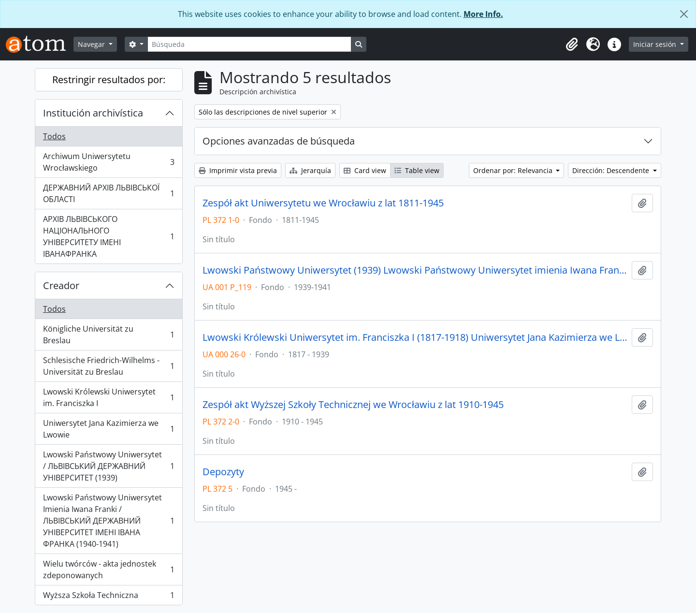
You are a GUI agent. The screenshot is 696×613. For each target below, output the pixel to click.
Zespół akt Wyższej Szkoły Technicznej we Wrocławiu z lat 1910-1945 (353, 404)
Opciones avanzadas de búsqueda (279, 140)
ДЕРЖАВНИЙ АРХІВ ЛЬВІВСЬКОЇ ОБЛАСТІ (108, 193)
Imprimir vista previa (238, 170)
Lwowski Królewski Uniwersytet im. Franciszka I (108, 397)
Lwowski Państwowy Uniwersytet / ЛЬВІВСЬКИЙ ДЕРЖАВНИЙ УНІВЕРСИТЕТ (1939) (108, 466)
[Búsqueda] (249, 44)
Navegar (92, 44)
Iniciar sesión (655, 44)
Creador (61, 285)
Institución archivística (93, 112)
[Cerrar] (684, 14)
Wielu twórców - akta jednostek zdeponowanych (108, 569)
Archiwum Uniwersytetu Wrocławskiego (108, 162)
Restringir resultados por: (108, 79)
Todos (54, 136)
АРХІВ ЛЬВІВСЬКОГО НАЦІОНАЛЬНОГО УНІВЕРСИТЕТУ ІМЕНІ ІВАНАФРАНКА (108, 236)
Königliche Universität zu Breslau (108, 334)
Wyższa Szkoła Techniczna (108, 597)
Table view (416, 170)
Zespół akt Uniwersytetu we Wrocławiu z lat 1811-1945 (323, 203)
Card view (365, 170)
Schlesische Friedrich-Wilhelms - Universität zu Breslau (108, 366)
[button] (571, 44)
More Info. (483, 14)
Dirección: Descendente (611, 170)
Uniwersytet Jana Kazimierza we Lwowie (108, 429)
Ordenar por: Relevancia (513, 170)
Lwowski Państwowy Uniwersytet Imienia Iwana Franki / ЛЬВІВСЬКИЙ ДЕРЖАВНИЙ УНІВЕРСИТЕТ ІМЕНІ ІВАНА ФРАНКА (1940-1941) (108, 520)
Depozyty (223, 472)
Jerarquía (310, 170)
